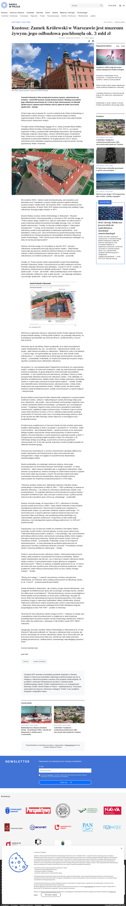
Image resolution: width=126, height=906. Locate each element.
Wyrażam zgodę (51, 895)
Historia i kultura (21, 22)
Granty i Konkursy (68, 16)
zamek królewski (39, 661)
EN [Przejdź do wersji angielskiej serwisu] (124, 6)
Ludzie (92, 16)
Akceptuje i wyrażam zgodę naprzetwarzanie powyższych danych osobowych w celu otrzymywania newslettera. (64, 775)
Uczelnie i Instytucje (9, 16)
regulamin (50, 775)
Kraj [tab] (117, 46)
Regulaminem (70, 745)
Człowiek (30, 13)
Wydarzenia (83, 16)
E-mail (41, 766)
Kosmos (4, 13)
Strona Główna (108, 22)
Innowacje (24, 16)
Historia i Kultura (17, 13)
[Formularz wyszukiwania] (87, 5)
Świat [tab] (123, 46)
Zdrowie (39, 13)
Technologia (82, 13)
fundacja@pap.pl (88, 886)
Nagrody (34, 16)
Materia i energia (67, 13)
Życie (47, 13)
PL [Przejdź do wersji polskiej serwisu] (120, 5)
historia (25, 661)
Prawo (42, 16)
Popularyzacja (53, 16)
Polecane (105, 202)
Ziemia (55, 13)
